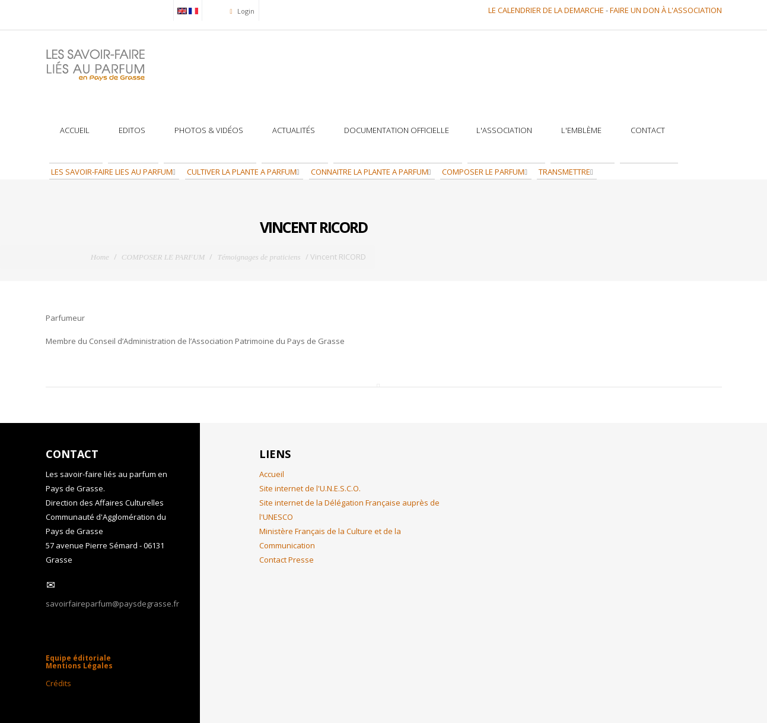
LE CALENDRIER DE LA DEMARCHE (546, 10)
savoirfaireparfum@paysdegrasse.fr (112, 603)
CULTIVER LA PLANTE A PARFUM (241, 171)
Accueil (74, 130)
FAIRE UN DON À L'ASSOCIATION (666, 10)
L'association (504, 130)
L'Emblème (580, 130)
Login (244, 11)
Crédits (58, 683)
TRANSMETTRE (563, 171)
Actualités (292, 130)
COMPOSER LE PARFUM (482, 171)
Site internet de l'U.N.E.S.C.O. (310, 488)
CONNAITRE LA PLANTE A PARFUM (368, 171)
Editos (131, 130)
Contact (647, 130)
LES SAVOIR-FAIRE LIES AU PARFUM (111, 171)
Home (100, 256)
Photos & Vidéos (208, 130)
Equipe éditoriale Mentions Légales (79, 662)
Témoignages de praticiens (258, 256)
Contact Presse (286, 559)
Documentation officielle (395, 130)
